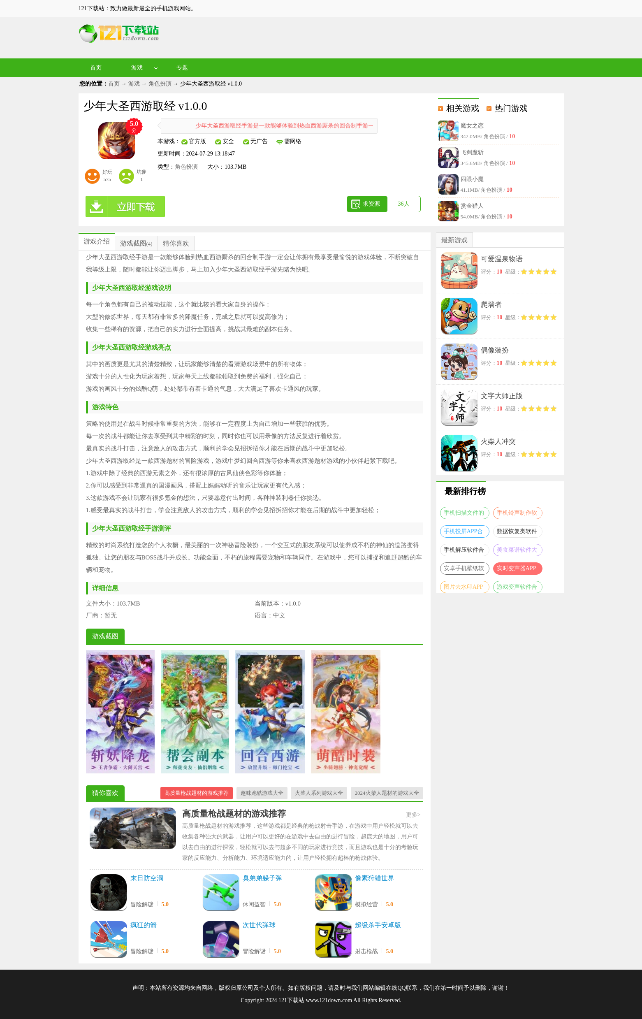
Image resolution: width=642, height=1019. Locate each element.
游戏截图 (133, 243)
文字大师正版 (502, 396)
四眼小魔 (472, 179)
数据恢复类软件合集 (517, 533)
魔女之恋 (472, 126)
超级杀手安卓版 (378, 925)
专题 (182, 68)
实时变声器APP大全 (516, 570)
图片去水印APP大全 (463, 588)
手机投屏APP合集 (463, 533)
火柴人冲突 (498, 442)
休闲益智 (254, 904)
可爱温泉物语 (502, 259)
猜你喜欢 (176, 243)
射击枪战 (366, 951)
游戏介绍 (96, 241)
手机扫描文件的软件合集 (464, 514)
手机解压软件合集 (464, 551)
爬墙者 (491, 305)
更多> (413, 815)
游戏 (137, 68)
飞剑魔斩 (472, 152)
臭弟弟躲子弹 (262, 878)
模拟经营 (366, 904)
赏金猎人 (472, 206)
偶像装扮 (495, 350)
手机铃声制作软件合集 (517, 514)
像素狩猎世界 (374, 878)
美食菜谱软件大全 (517, 551)
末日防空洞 (146, 878)
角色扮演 (160, 84)
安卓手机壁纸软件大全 (464, 570)
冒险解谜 (141, 904)
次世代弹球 (259, 925)
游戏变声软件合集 (517, 588)
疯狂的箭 (143, 925)
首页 (96, 68)
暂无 (110, 615)
